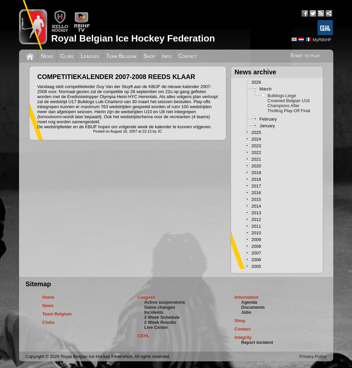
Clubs (67, 56)
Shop (149, 56)
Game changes (159, 307)
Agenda (249, 302)
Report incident (257, 342)
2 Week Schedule (162, 317)
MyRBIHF (322, 39)
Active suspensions (164, 302)
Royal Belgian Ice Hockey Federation (133, 38)
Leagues (90, 56)
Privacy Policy (313, 356)
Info (166, 56)
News (47, 56)
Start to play (305, 55)
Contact (187, 56)
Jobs (246, 312)
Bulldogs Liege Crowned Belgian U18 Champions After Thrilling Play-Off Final (288, 103)
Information (247, 297)
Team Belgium (121, 56)
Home (48, 297)
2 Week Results (160, 322)
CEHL (143, 335)
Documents (253, 307)
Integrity (243, 337)
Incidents (153, 312)
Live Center (156, 327)
